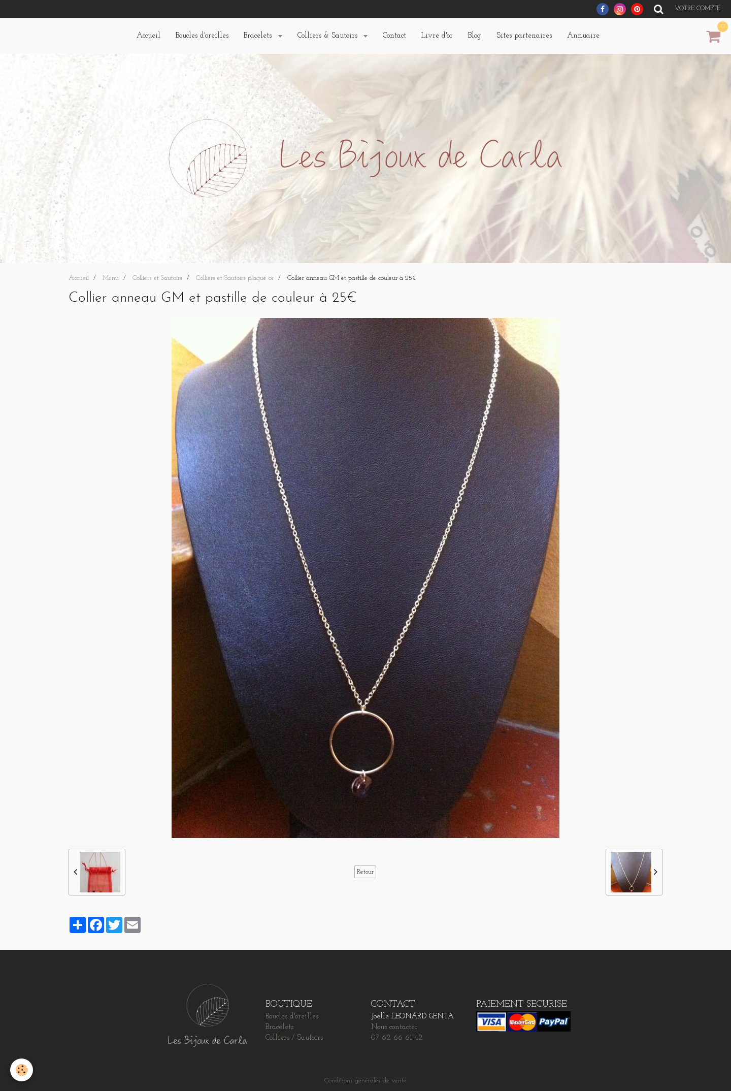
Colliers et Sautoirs (157, 278)
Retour (365, 872)
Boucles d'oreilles (202, 36)
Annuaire (583, 36)
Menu (111, 278)
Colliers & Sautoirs (328, 36)
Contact (394, 36)
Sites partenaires (524, 36)
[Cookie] (21, 1069)
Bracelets (259, 36)
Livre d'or (437, 36)
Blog (474, 36)
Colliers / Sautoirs (294, 1038)
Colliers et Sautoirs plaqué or (235, 278)
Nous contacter (394, 1027)
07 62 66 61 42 (397, 1038)
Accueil (148, 36)
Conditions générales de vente (365, 1080)
